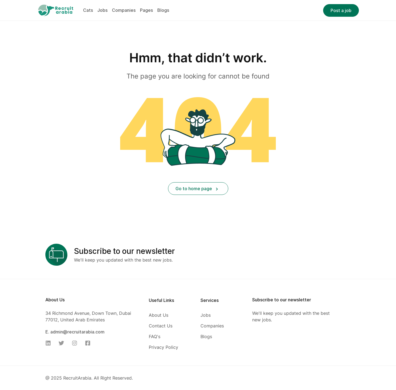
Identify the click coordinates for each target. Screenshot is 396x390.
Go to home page (196, 188)
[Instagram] (76, 343)
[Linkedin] (49, 343)
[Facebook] (89, 343)
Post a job (341, 10)
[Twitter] (63, 343)
